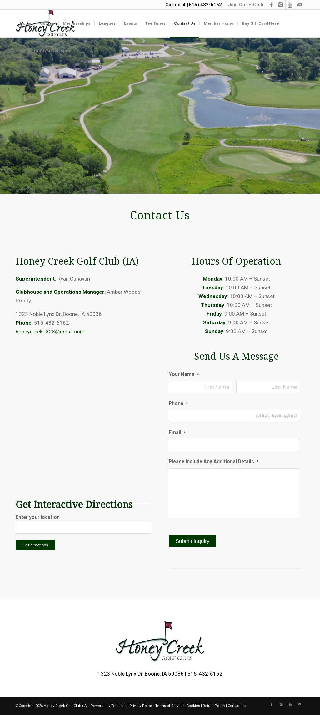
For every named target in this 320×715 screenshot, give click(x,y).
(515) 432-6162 (204, 5)
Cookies (193, 706)
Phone (178, 403)
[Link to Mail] (299, 4)
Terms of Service (169, 706)
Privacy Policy (140, 706)
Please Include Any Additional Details (213, 461)
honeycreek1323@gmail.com (50, 331)
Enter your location (38, 517)
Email (177, 432)
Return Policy (214, 706)
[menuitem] (244, 4)
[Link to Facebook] (271, 4)
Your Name (184, 374)
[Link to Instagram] (280, 4)
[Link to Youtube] (290, 4)
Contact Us (237, 706)
